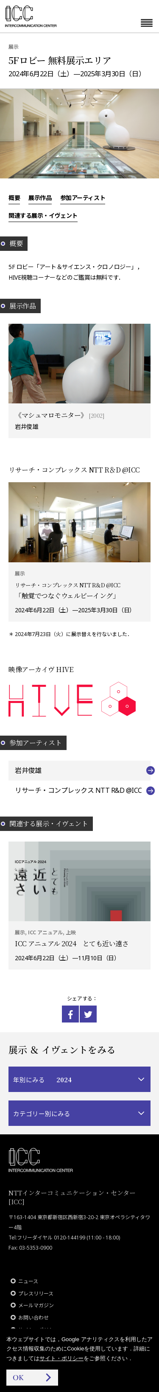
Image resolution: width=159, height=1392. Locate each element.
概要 (14, 197)
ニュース (28, 1281)
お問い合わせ (33, 1317)
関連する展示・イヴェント (43, 215)
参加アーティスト (83, 197)
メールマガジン (36, 1305)
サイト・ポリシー (61, 1358)
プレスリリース (35, 1293)
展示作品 (39, 197)
